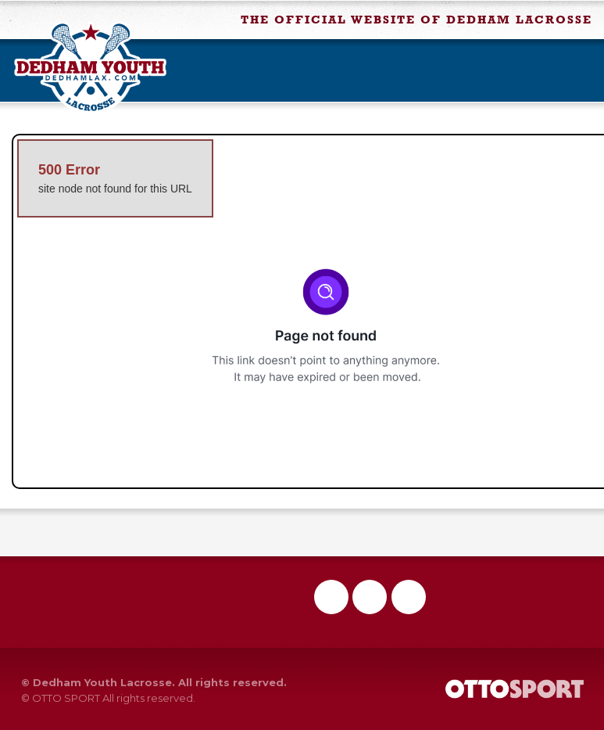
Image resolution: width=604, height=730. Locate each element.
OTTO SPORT (66, 698)
